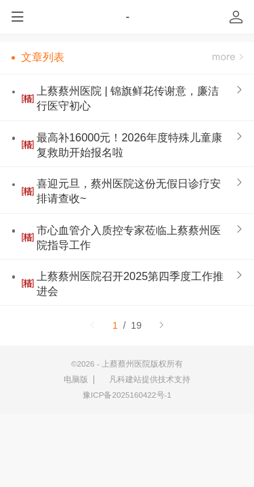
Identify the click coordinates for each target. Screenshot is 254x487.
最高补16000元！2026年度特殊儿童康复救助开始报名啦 (129, 144)
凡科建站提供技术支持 (145, 379)
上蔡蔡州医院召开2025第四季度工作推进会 (130, 283)
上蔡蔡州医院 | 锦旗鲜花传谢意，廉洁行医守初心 (128, 98)
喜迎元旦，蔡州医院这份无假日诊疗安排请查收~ (129, 190)
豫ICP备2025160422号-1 (127, 394)
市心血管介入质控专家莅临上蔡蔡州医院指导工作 (129, 237)
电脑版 (76, 379)
